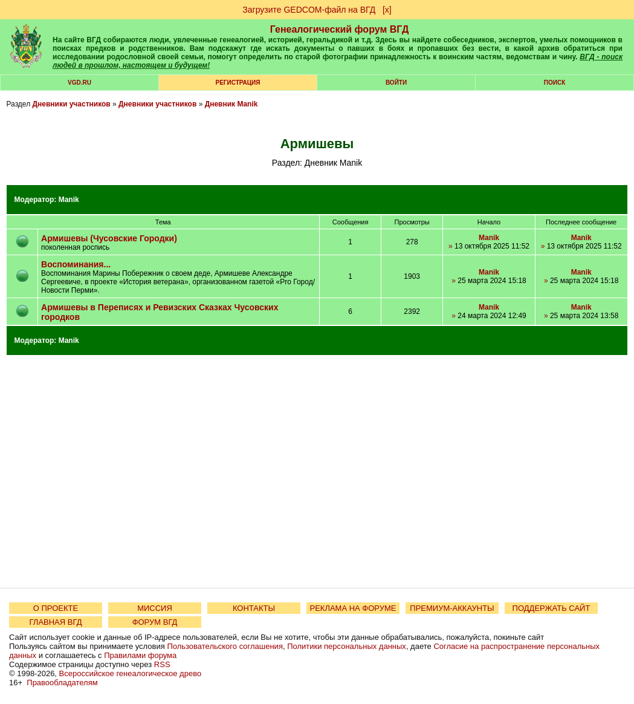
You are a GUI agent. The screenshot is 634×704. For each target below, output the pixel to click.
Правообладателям (62, 682)
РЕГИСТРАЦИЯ (238, 82)
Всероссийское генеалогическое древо (130, 673)
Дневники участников (71, 104)
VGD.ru (79, 82)
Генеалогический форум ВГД (339, 29)
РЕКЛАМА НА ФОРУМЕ (352, 608)
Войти (396, 82)
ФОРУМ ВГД (155, 622)
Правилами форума (140, 655)
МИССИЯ (154, 608)
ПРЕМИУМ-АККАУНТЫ (452, 608)
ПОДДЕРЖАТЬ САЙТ (551, 608)
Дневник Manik (231, 104)
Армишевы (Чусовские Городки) (109, 238)
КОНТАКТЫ (254, 608)
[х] (387, 10)
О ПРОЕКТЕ (55, 608)
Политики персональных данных (346, 646)
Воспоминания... (76, 264)
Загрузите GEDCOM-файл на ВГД (308, 10)
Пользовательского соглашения (225, 646)
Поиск (554, 82)
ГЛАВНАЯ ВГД (56, 622)
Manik (69, 199)
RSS (162, 664)
